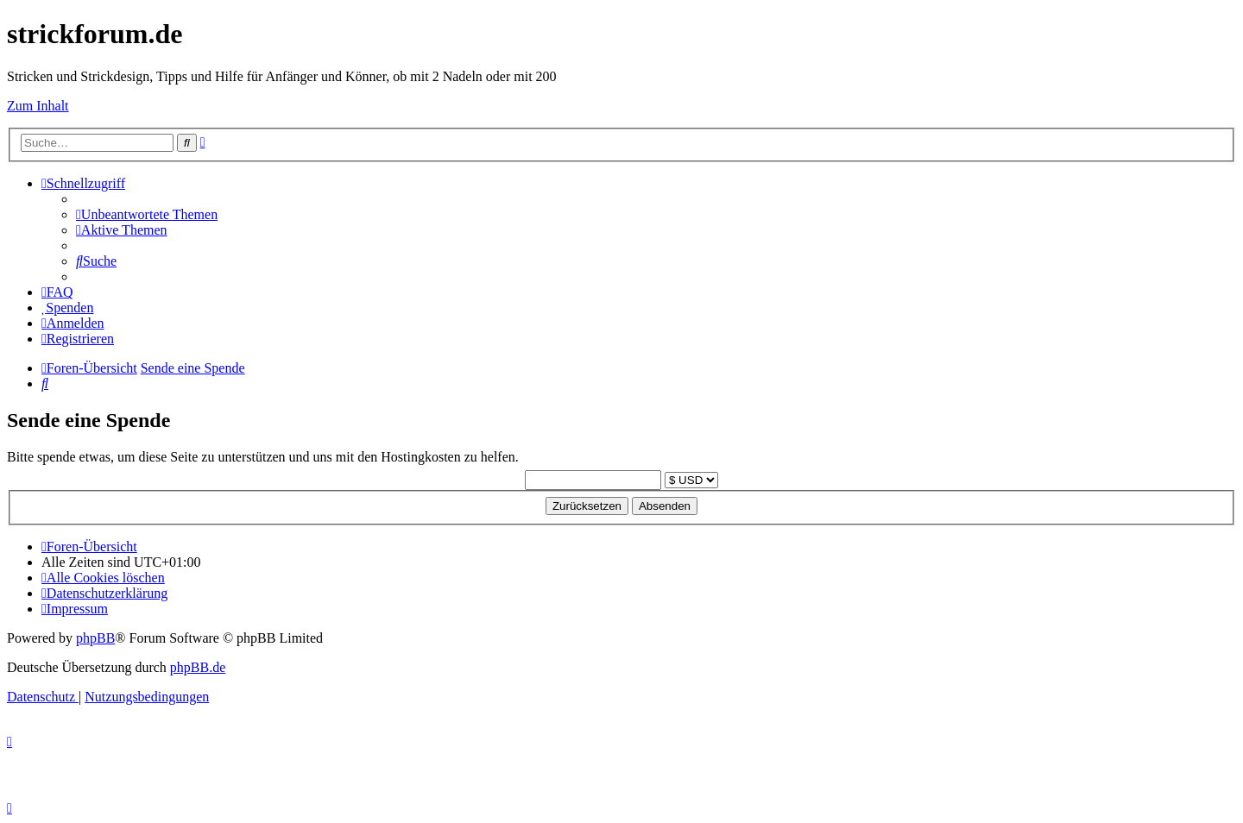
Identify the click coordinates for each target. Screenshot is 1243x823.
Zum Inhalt (38, 105)
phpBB (95, 638)
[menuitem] (147, 214)
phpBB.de (197, 667)
